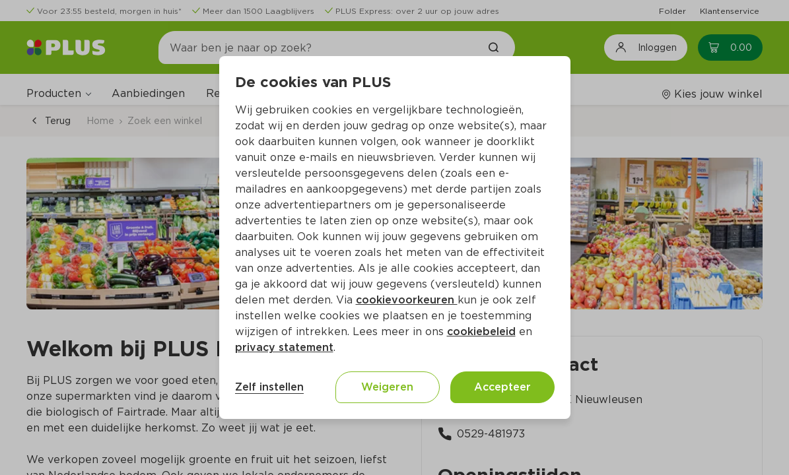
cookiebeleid (481, 331)
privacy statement (284, 347)
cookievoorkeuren (407, 300)
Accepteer (502, 387)
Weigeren (387, 387)
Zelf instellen (269, 387)
